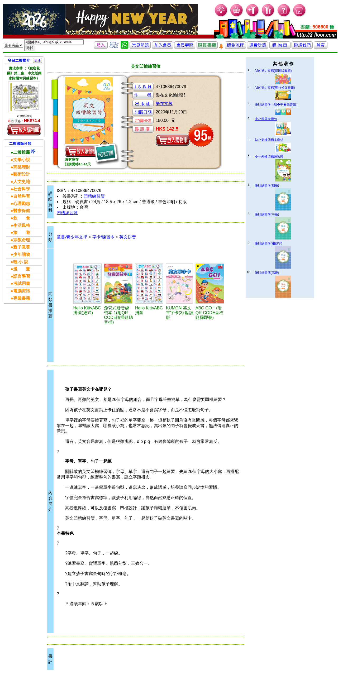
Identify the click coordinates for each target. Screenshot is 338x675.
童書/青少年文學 (72, 237)
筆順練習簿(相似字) (268, 243)
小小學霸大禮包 (266, 119)
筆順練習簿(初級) (267, 185)
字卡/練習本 (103, 237)
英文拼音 (127, 237)
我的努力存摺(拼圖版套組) (273, 71)
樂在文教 (164, 103)
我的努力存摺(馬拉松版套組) (275, 87)
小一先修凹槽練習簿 (269, 156)
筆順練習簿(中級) (267, 214)
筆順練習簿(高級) (267, 273)
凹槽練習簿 (94, 196)
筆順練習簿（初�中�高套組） (277, 104)
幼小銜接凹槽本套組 (269, 140)
